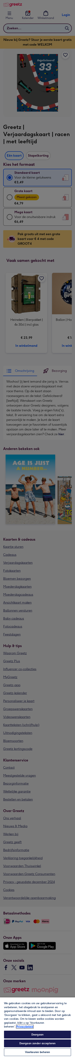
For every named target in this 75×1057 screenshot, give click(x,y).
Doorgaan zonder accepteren (37, 1043)
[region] (37, 1027)
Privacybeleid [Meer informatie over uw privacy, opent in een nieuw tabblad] (24, 1026)
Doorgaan (37, 1034)
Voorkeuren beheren (37, 1052)
